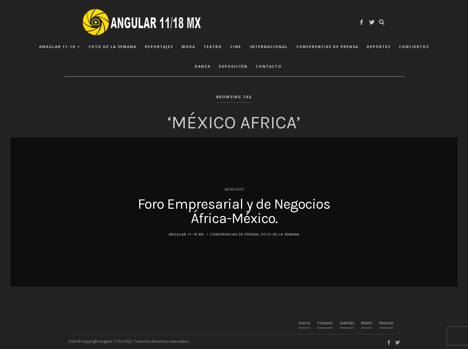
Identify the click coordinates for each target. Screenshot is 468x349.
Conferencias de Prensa (327, 46)
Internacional (269, 46)
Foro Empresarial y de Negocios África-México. (234, 210)
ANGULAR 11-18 (57, 46)
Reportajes (159, 46)
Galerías (347, 322)
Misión (366, 322)
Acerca (304, 322)
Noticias (386, 322)
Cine (235, 46)
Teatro (213, 46)
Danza (203, 66)
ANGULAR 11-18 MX (186, 234)
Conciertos (414, 46)
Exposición (233, 66)
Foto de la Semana (112, 46)
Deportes (379, 46)
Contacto (269, 66)
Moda (188, 46)
